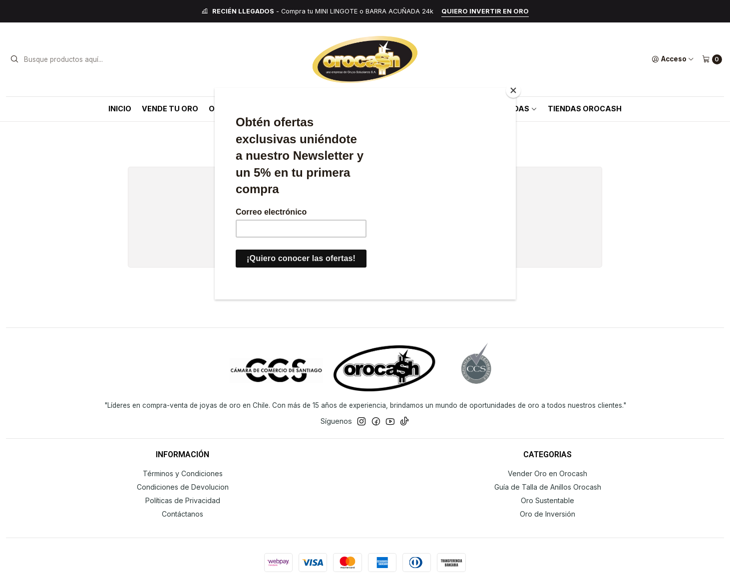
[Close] (513, 90)
